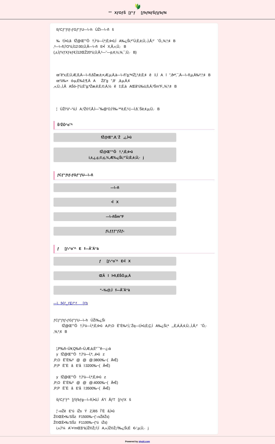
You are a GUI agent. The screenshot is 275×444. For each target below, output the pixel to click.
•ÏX (115, 202)
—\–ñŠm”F (115, 216)
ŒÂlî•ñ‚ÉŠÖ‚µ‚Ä (115, 276)
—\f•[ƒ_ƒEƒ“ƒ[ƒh (70, 303)
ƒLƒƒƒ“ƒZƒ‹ (114, 231)
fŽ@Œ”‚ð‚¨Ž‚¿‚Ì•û (115, 137)
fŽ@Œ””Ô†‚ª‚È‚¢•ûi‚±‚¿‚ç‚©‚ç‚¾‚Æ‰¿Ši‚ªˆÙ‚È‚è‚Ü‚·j (115, 154)
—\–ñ (115, 187)
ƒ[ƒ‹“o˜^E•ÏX (114, 261)
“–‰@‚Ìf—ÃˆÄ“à (115, 290)
